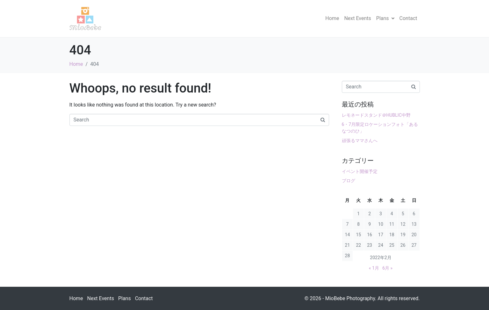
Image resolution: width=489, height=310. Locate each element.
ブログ (348, 180)
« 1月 (374, 268)
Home (332, 18)
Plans (385, 18)
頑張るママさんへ (360, 140)
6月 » (387, 268)
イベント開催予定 (360, 171)
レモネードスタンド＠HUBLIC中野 (376, 115)
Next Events (357, 18)
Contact (408, 18)
